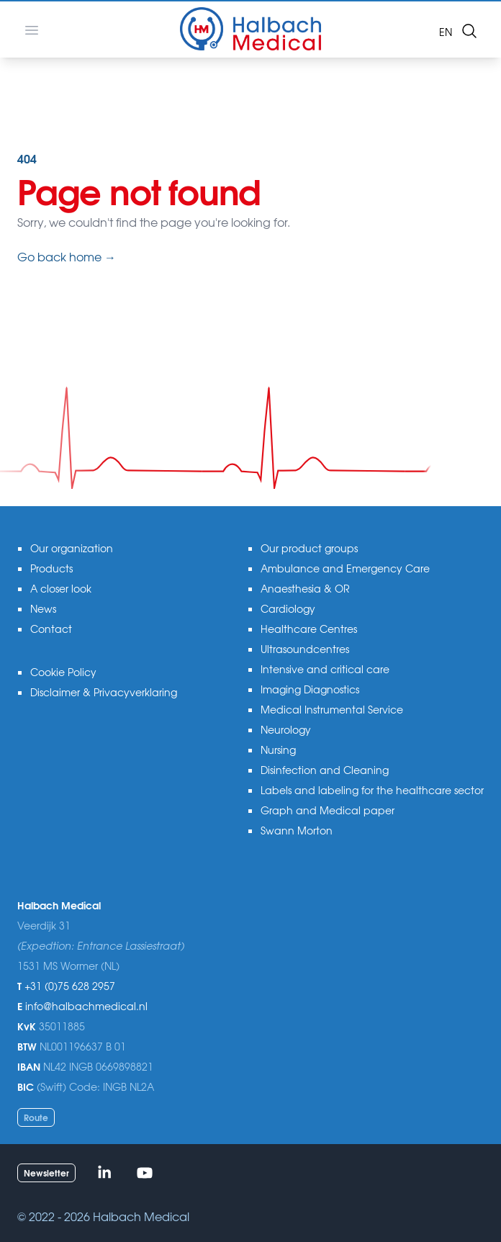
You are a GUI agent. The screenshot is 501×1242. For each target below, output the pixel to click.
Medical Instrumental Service (332, 709)
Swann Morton (297, 830)
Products (51, 568)
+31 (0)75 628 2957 (69, 985)
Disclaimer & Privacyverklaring (103, 692)
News (43, 608)
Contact (51, 628)
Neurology (286, 729)
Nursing (278, 749)
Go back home (66, 256)
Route (36, 1117)
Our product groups (309, 548)
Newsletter (46, 1172)
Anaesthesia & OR (305, 588)
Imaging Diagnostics (310, 689)
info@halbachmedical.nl (86, 1006)
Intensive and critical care (325, 669)
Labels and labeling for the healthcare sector (372, 790)
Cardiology (288, 608)
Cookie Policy (63, 672)
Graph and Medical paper (327, 810)
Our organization (71, 548)
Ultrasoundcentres (305, 649)
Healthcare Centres (309, 628)
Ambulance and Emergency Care (345, 568)
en (445, 31)
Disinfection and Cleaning (325, 769)
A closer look (60, 588)
